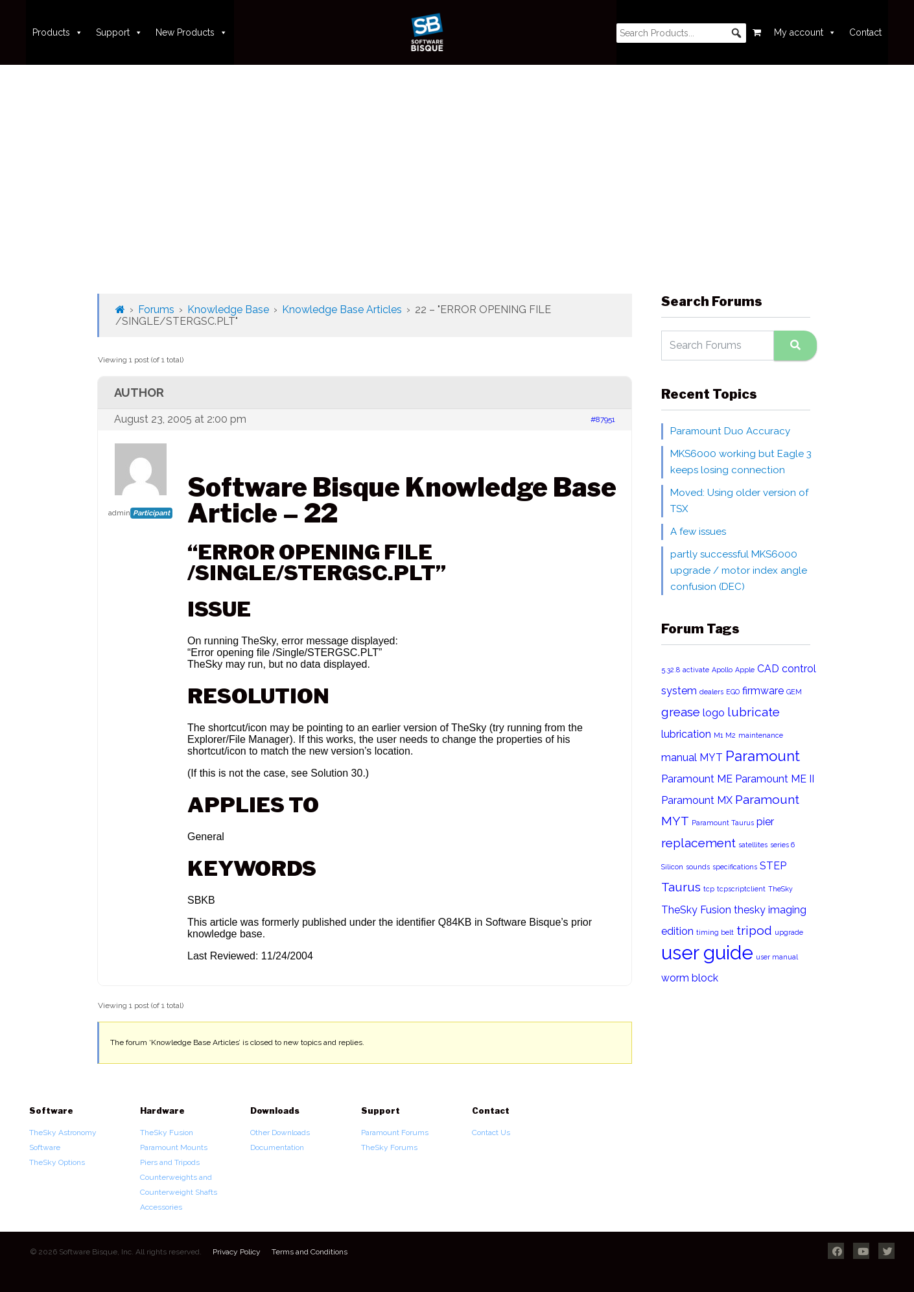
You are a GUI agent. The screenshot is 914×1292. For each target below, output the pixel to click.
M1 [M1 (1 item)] (718, 735)
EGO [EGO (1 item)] (733, 692)
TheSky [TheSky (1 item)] (780, 889)
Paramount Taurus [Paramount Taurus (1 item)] (723, 823)
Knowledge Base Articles (342, 309)
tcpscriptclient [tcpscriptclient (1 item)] (741, 889)
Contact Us (491, 1132)
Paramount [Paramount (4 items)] (762, 755)
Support (119, 32)
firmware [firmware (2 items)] (763, 691)
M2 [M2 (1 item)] (730, 735)
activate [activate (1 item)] (696, 670)
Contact (865, 32)
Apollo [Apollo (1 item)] (722, 670)
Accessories (161, 1207)
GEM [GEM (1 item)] (794, 692)
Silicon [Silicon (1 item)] (672, 867)
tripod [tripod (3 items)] (754, 930)
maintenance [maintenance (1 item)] (760, 735)
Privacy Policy (237, 1251)
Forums (156, 309)
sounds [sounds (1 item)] (698, 867)
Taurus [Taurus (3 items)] (681, 887)
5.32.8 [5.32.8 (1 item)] (670, 670)
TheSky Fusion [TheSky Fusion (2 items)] (696, 910)
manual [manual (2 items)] (679, 757)
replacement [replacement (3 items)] (698, 843)
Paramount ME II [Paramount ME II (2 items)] (774, 779)
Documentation (277, 1147)
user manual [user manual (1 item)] (777, 957)
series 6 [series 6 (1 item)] (782, 845)
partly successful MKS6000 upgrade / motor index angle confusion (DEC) (738, 570)
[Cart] (757, 32)
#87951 (603, 419)
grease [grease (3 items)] (680, 712)
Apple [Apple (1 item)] (745, 670)
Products (57, 32)
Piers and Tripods (170, 1162)
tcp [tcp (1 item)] (708, 889)
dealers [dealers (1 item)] (711, 692)
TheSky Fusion (166, 1132)
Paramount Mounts (173, 1147)
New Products (192, 32)
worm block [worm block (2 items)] (689, 978)
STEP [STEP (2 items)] (773, 866)
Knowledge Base (228, 309)
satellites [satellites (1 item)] (753, 845)
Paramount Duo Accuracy (730, 431)
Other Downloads (280, 1132)
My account (805, 32)
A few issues (698, 531)
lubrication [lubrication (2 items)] (686, 734)
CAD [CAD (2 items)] (768, 669)
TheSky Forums (389, 1147)
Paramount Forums (394, 1132)
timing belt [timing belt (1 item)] (715, 932)
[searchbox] (681, 33)
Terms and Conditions (309, 1251)
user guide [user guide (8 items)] (707, 952)
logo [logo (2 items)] (714, 713)
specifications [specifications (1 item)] (734, 867)
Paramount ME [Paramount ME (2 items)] (696, 779)
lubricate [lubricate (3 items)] (753, 712)
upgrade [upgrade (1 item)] (789, 932)
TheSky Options (57, 1162)
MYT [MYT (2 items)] (711, 757)
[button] (736, 33)
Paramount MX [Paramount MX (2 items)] (696, 800)
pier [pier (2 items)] (765, 822)
